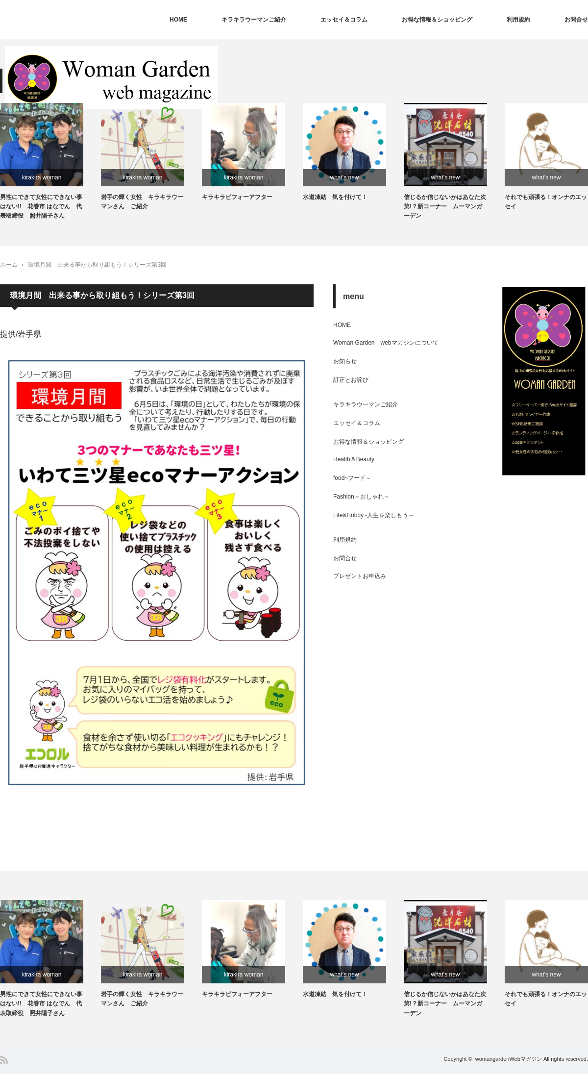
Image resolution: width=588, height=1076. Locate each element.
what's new (344, 177)
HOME (178, 19)
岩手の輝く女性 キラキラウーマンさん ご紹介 (142, 203)
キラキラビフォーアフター (237, 198)
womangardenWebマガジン (508, 1061)
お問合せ (576, 19)
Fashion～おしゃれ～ (361, 497)
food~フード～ (352, 478)
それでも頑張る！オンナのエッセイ (546, 203)
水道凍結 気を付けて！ (335, 198)
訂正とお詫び (350, 380)
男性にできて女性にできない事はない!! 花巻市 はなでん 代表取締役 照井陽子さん (41, 207)
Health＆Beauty (353, 460)
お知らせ (345, 362)
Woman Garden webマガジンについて (388, 343)
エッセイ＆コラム (344, 19)
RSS (4, 1062)
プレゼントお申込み (359, 577)
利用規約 (518, 19)
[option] (50, 162)
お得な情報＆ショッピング (437, 19)
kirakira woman (42, 177)
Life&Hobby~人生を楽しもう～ (373, 516)
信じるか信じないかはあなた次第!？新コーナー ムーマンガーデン (445, 207)
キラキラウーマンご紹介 (253, 19)
